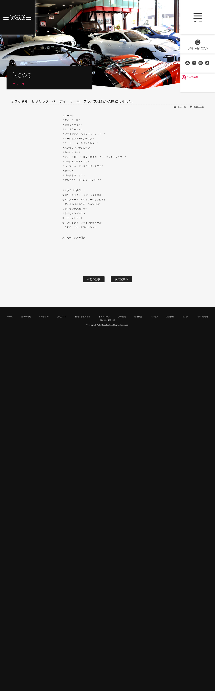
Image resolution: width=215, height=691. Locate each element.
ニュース (182, 107)
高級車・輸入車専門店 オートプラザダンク (17, 17)
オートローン (104, 317)
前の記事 (93, 279)
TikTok (207, 63)
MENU (197, 17)
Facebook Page (194, 63)
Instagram (201, 63)
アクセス (154, 317)
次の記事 (121, 279)
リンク (185, 317)
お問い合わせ (188, 63)
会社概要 (138, 317)
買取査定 (122, 317)
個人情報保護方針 (107, 320)
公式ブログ (61, 317)
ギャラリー (44, 317)
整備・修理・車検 (82, 317)
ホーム (10, 317)
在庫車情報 (26, 317)
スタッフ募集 (198, 87)
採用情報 (170, 317)
